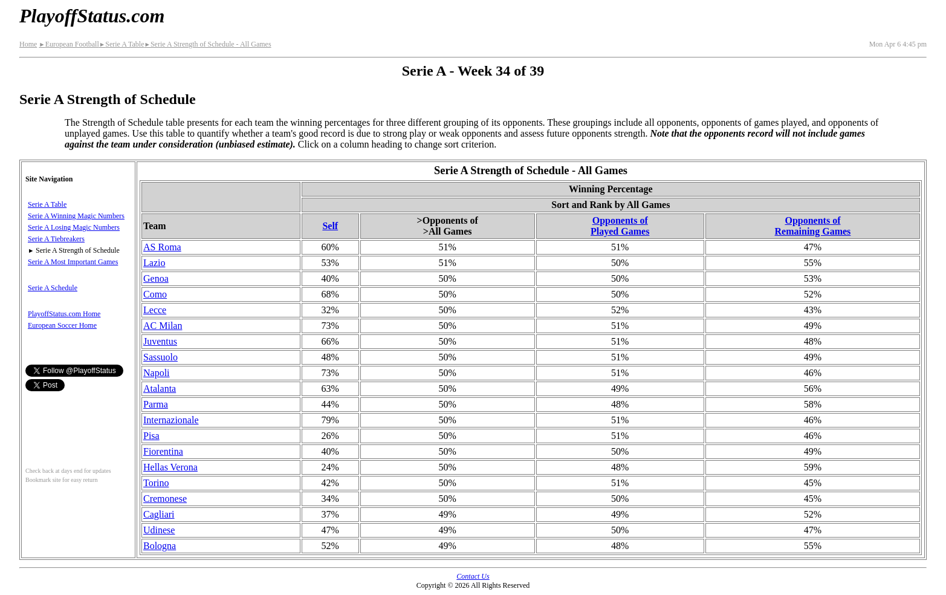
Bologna (159, 546)
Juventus (160, 341)
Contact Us (472, 576)
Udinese (159, 530)
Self (330, 226)
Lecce (154, 310)
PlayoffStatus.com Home (64, 314)
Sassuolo (160, 357)
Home (28, 44)
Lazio (154, 263)
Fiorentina (163, 451)
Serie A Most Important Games (73, 262)
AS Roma (162, 247)
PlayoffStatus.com (91, 16)
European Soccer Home (62, 325)
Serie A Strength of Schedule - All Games (207, 44)
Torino (156, 483)
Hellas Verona (170, 467)
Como (155, 294)
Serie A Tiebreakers (56, 239)
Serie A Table (121, 44)
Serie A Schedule (52, 288)
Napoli (156, 373)
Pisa (151, 436)
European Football (69, 44)
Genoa (156, 278)
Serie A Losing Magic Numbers (74, 227)
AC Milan (162, 325)
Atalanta (159, 388)
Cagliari (159, 514)
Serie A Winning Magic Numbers (76, 216)
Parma (155, 404)
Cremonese (165, 498)
